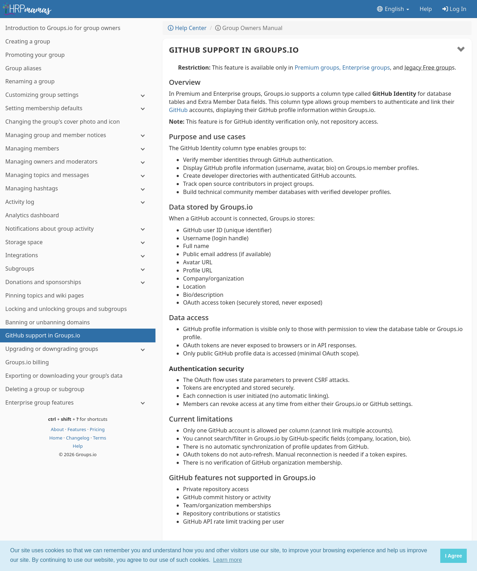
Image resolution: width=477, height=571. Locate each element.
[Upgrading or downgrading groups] (77, 349)
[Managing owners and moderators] (77, 162)
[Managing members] (77, 148)
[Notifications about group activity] (77, 229)
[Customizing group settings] (77, 95)
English (392, 9)
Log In (454, 9)
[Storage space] (77, 242)
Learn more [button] (227, 560)
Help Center (187, 28)
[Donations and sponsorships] (77, 282)
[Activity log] (77, 202)
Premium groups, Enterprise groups (342, 67)
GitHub (178, 110)
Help (426, 9)
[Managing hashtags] (77, 188)
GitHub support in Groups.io (234, 49)
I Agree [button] (453, 556)
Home (56, 438)
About (58, 429)
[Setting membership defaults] (77, 108)
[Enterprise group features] (77, 403)
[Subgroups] (77, 269)
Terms (99, 438)
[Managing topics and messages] (77, 175)
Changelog (78, 438)
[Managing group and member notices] (77, 135)
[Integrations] (77, 255)
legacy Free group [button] (428, 67)
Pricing (97, 429)
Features (77, 429)
